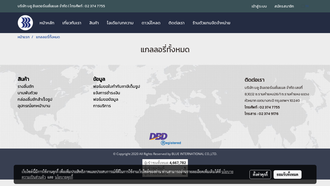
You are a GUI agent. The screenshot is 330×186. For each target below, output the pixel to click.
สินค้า (94, 23)
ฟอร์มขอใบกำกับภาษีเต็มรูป (116, 86)
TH (305, 6)
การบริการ (102, 106)
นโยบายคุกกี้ (64, 177)
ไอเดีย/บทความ (120, 23)
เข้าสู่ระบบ (259, 6)
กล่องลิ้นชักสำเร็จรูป (35, 99)
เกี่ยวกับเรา (71, 23)
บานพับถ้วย (28, 93)
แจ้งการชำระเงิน (106, 93)
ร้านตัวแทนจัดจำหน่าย (211, 23)
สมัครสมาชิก (284, 6)
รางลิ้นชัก (26, 86)
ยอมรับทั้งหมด (287, 174)
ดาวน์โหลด (151, 23)
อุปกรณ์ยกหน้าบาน (34, 106)
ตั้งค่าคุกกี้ (260, 174)
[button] (239, 23)
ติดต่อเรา (176, 23)
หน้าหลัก (47, 23)
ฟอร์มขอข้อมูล (105, 99)
